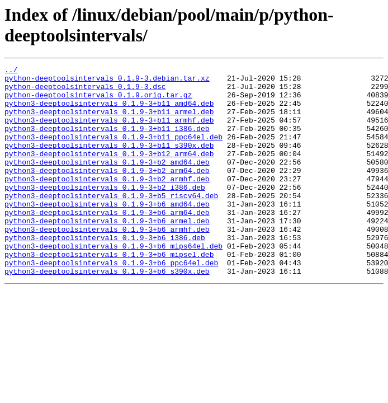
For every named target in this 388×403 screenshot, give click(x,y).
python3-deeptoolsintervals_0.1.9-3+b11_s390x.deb (109, 162)
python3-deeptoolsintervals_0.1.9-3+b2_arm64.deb (107, 192)
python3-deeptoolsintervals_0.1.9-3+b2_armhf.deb (107, 202)
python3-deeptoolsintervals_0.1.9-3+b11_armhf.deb (109, 131)
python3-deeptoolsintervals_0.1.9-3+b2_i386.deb (104, 212)
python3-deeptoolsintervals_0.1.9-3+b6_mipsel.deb (109, 293)
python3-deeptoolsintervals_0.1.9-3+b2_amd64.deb (107, 182)
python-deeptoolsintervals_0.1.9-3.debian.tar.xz (107, 81)
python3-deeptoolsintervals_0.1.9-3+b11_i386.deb (107, 142)
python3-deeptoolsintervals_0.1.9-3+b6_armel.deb (107, 252)
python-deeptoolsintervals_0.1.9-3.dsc (85, 91)
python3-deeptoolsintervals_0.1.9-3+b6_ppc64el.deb (111, 303)
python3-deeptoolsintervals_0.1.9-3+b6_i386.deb (104, 273)
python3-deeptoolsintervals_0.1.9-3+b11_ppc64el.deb (113, 152)
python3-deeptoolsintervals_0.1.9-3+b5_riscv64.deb (111, 222)
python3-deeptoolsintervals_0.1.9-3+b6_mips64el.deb (113, 283)
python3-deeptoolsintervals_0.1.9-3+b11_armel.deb (109, 121)
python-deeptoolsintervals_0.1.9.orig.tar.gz (98, 101)
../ (10, 71)
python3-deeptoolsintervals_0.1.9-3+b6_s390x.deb (107, 313)
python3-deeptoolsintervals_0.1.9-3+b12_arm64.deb (109, 172)
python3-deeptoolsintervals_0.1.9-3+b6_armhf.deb (107, 262)
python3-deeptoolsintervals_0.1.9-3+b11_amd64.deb (109, 111)
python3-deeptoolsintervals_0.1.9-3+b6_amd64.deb (107, 232)
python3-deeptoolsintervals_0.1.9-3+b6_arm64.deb (107, 242)
